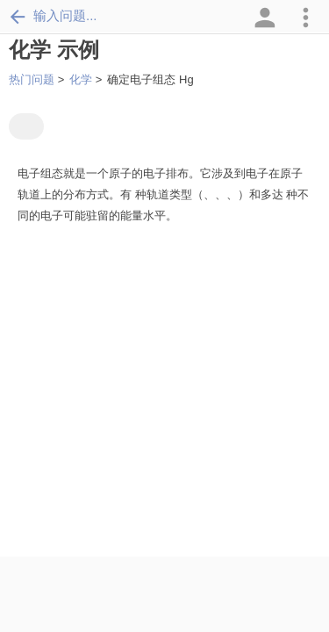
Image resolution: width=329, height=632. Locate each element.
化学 (80, 79)
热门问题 (31, 79)
